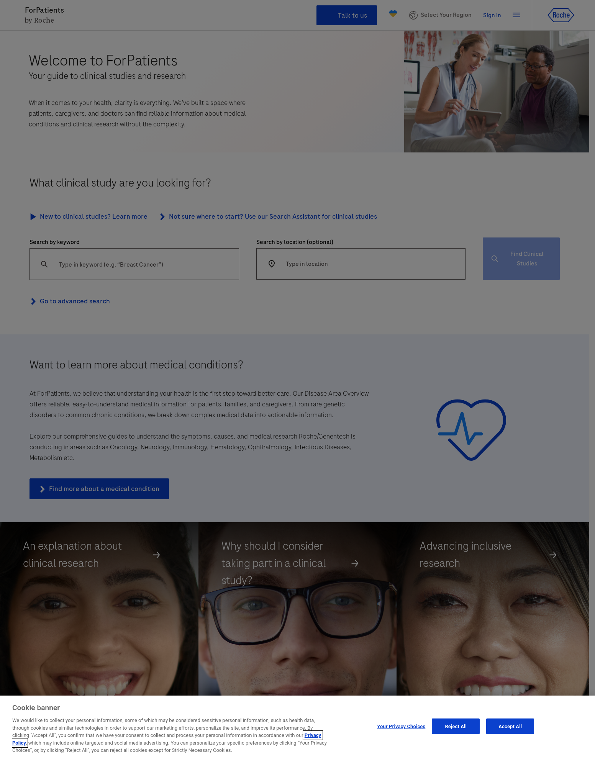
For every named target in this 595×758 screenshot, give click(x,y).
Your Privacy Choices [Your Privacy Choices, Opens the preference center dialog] (401, 726)
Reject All (456, 726)
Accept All (510, 726)
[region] (297, 727)
